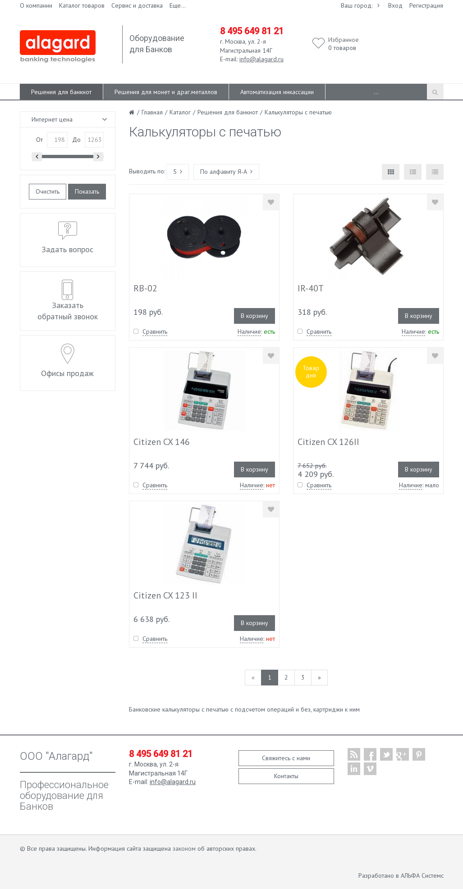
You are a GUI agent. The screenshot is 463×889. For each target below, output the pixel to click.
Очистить (48, 191)
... (376, 92)
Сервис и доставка (137, 5)
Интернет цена (52, 119)
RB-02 (145, 288)
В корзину (254, 316)
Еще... (178, 5)
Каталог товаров (82, 5)
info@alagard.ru (261, 59)
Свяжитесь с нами (286, 758)
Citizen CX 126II (328, 442)
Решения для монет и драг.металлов (166, 92)
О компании (36, 5)
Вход (395, 5)
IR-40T (311, 288)
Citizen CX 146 (161, 442)
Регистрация (426, 5)
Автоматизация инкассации (277, 92)
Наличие (249, 331)
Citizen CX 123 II (165, 595)
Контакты (286, 776)
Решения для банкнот (61, 92)
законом (184, 848)
